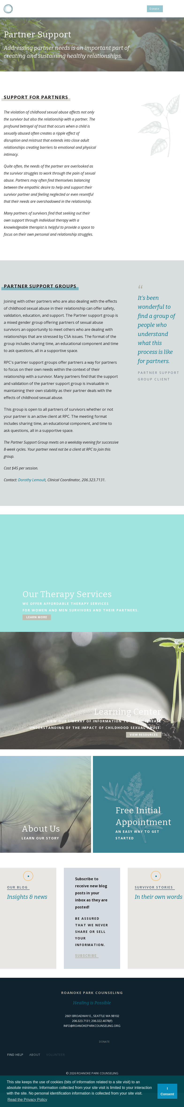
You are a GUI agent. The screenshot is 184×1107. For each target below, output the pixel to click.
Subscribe (86, 956)
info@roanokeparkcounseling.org (92, 1026)
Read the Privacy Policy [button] (27, 1100)
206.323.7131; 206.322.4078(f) (92, 1021)
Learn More (37, 620)
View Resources (143, 738)
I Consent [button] (167, 1091)
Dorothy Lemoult (32, 479)
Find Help (15, 1054)
